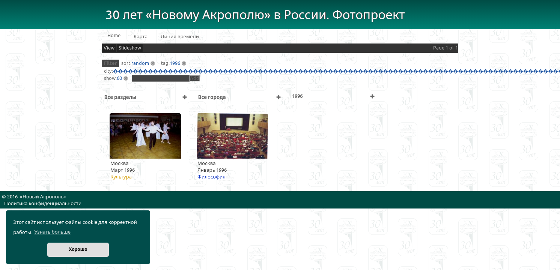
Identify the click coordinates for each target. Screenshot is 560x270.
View (109, 48)
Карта (141, 36)
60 (119, 78)
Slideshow (130, 48)
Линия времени (180, 36)
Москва (119, 163)
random (140, 63)
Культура (121, 177)
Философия (211, 177)
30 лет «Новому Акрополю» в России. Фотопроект (255, 15)
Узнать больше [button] (52, 232)
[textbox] (161, 78)
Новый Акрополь (43, 197)
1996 (175, 63)
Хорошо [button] (78, 249)
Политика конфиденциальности (42, 203)
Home (113, 35)
